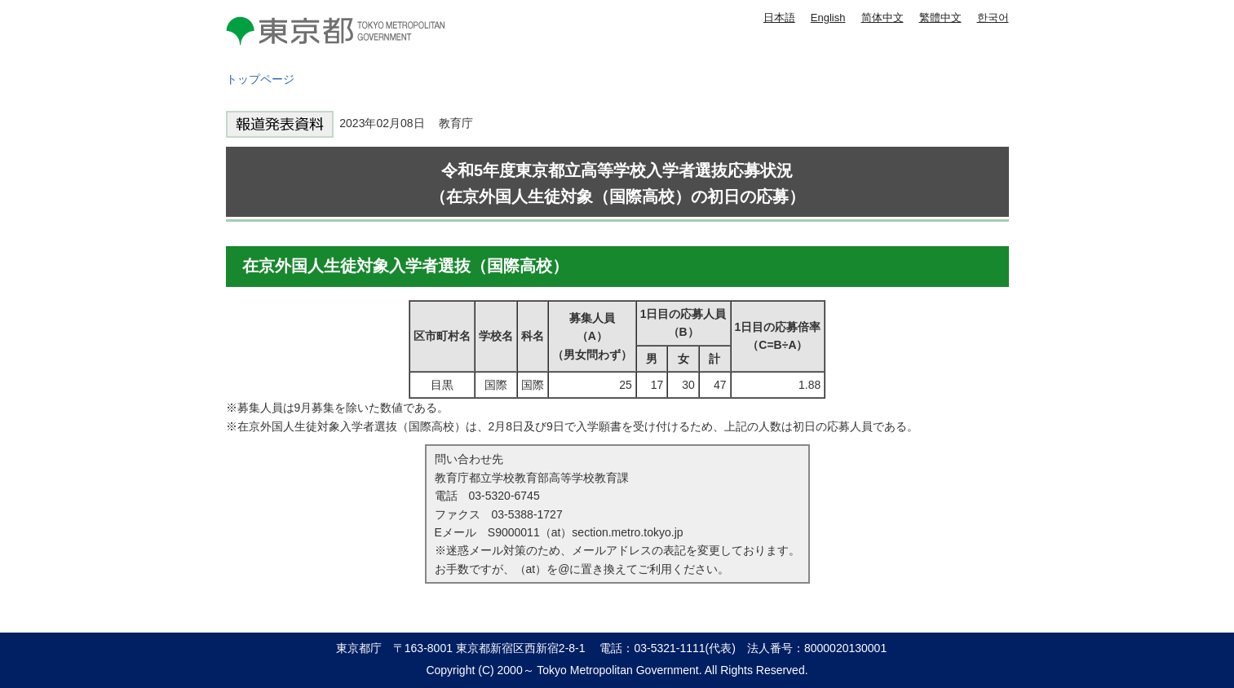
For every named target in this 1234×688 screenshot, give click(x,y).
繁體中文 (940, 17)
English (828, 17)
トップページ (260, 79)
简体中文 (882, 17)
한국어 (993, 17)
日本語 (779, 17)
